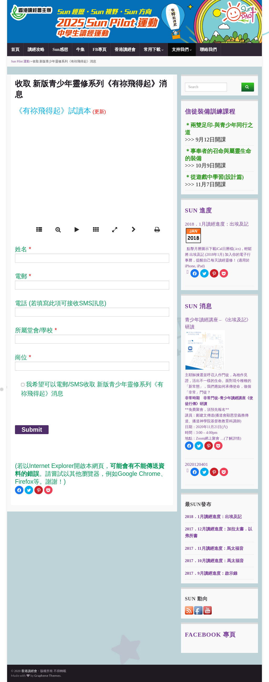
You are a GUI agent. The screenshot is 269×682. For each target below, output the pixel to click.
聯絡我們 (208, 49)
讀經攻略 (36, 49)
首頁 (15, 49)
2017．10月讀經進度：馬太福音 (214, 560)
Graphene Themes (47, 676)
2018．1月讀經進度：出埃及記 (213, 516)
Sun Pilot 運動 (20, 61)
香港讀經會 (125, 49)
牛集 (80, 49)
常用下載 (154, 49)
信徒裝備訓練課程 (210, 111)
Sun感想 (60, 49)
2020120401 (196, 464)
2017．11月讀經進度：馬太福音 (214, 548)
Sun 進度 (198, 210)
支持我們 (182, 49)
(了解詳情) (232, 438)
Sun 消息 (198, 306)
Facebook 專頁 (210, 634)
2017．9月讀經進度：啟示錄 (211, 573)
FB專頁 (99, 49)
